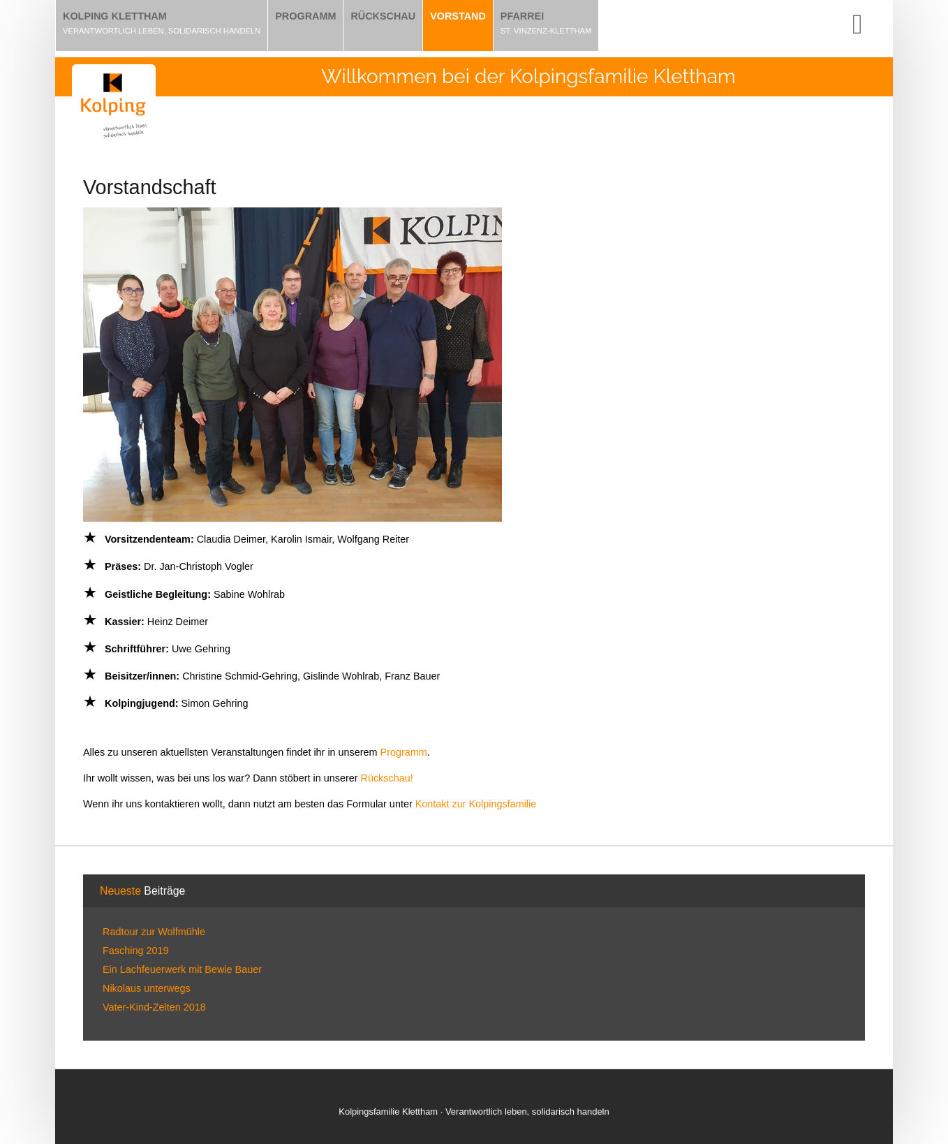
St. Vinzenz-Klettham (546, 31)
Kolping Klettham (115, 16)
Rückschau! (387, 778)
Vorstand (458, 16)
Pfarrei (522, 16)
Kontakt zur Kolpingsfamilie (476, 803)
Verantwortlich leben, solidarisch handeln (161, 31)
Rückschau (382, 16)
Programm (305, 16)
